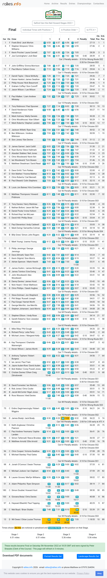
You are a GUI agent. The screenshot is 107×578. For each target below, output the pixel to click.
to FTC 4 (90, 30)
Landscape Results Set (88, 556)
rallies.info (28, 567)
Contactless (98, 3)
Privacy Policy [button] (83, 573)
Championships (84, 3)
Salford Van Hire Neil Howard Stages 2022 (53, 23)
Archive (55, 3)
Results (63, 3)
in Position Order (68, 30)
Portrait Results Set (53, 556)
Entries (72, 3)
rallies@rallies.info (53, 567)
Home (47, 3)
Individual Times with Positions (37, 30)
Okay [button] (99, 573)
